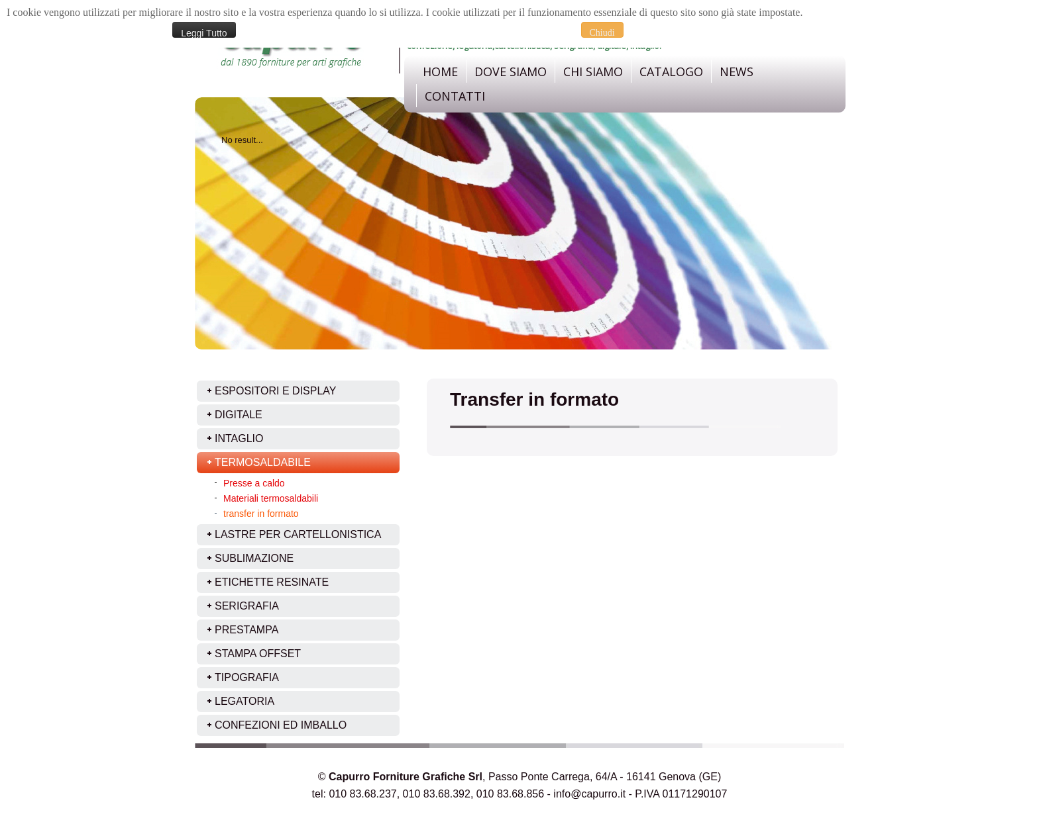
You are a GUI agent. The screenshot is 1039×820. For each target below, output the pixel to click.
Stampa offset (258, 653)
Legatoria (244, 701)
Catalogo (671, 71)
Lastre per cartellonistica (298, 534)
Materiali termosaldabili (270, 498)
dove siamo (510, 71)
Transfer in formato (534, 399)
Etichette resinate (272, 582)
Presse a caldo (254, 483)
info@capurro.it (589, 793)
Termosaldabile (263, 462)
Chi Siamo (593, 71)
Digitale (238, 414)
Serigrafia (247, 606)
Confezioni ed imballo (281, 725)
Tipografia (247, 677)
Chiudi (602, 33)
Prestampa (246, 629)
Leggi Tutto (204, 33)
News (736, 71)
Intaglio (239, 438)
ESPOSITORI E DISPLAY (275, 390)
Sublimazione (254, 558)
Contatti (455, 96)
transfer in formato (261, 513)
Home (440, 71)
